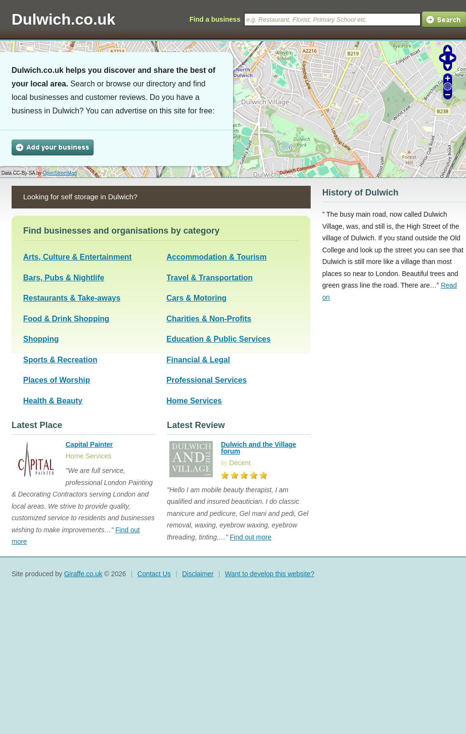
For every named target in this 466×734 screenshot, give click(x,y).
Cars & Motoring (196, 298)
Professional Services (206, 380)
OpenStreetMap (60, 173)
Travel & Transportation (209, 278)
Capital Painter (89, 444)
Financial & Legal (198, 360)
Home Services (194, 401)
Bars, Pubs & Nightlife (63, 278)
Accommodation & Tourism (216, 257)
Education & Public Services (218, 339)
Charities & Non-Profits (208, 319)
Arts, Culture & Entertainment (77, 257)
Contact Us (154, 574)
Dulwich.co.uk (63, 19)
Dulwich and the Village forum (258, 448)
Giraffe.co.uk (83, 574)
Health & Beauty (52, 401)
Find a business (215, 19)
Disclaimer (197, 574)
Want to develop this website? (269, 574)
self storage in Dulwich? (99, 197)
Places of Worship (56, 380)
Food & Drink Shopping (66, 319)
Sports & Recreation (60, 360)
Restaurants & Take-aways (72, 298)
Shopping (41, 339)
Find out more (250, 537)
